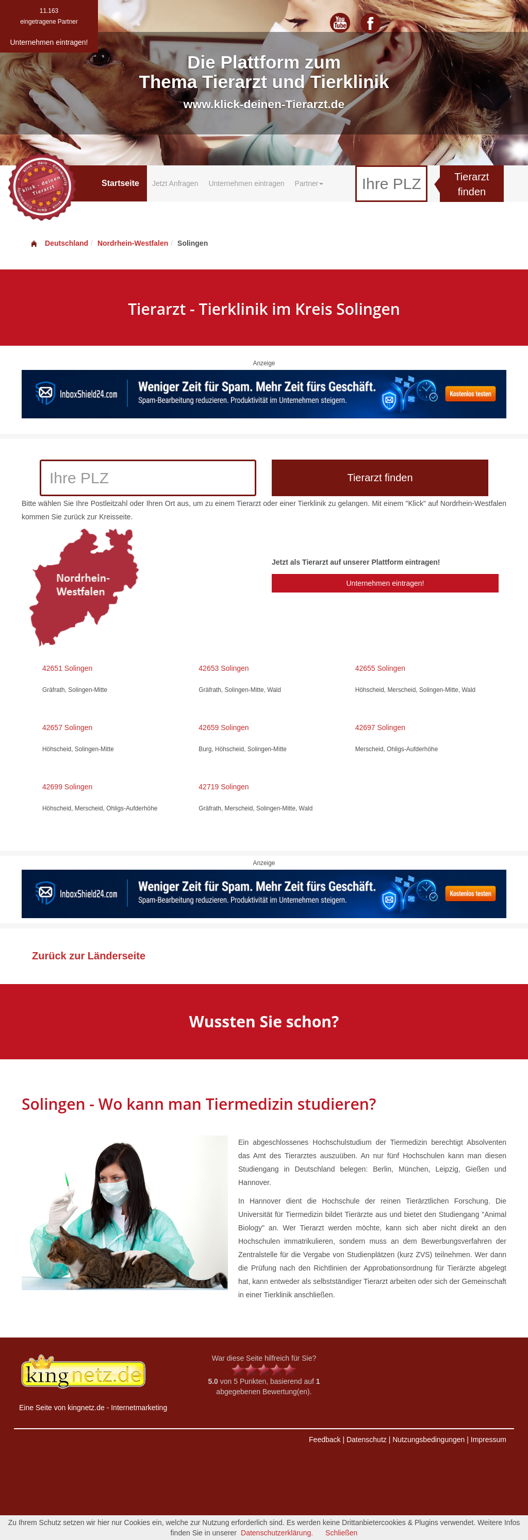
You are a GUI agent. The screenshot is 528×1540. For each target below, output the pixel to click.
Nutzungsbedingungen (428, 1439)
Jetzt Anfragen (175, 183)
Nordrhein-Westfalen (132, 243)
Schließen (341, 1533)
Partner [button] (309, 183)
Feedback (324, 1439)
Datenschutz (366, 1439)
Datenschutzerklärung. (277, 1533)
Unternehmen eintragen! (385, 583)
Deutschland (58, 243)
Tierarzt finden (471, 184)
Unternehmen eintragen (246, 183)
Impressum (488, 1439)
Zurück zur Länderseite (88, 955)
